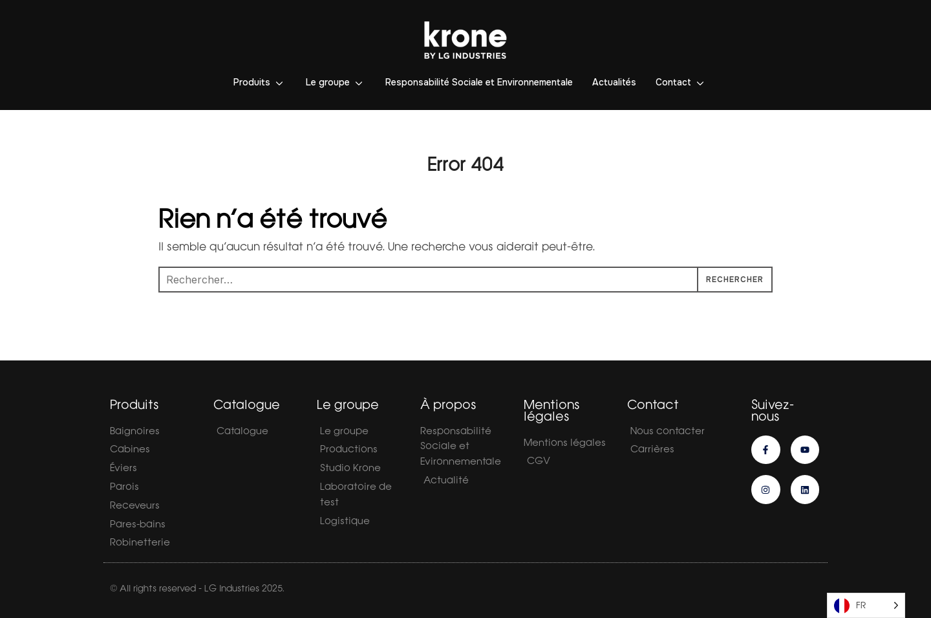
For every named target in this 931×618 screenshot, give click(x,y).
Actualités (614, 82)
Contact (673, 82)
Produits (251, 82)
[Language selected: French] (866, 605)
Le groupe (328, 82)
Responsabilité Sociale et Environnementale (479, 82)
